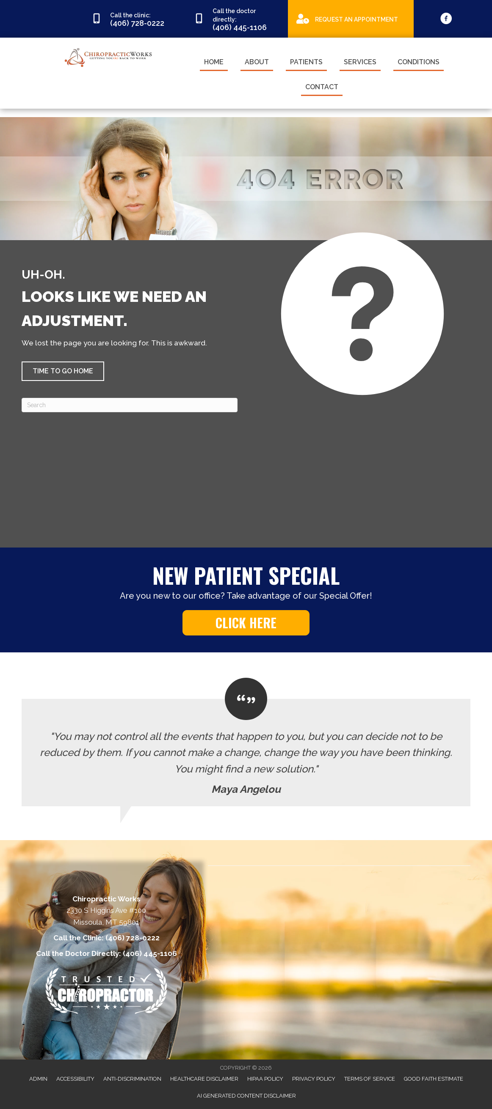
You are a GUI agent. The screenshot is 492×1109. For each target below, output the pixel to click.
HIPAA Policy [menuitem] (265, 1079)
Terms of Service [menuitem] (369, 1079)
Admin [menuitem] (38, 1079)
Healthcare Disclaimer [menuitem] (204, 1079)
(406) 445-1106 (150, 953)
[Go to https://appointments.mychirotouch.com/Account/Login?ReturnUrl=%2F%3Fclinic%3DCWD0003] (350, 18)
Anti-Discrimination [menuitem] (132, 1079)
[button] (63, 371)
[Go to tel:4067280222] (134, 19)
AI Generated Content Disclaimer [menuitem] (246, 1096)
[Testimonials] (246, 742)
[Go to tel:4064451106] (236, 19)
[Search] (130, 405)
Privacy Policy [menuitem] (313, 1079)
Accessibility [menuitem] (75, 1079)
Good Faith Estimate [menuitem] (433, 1079)
